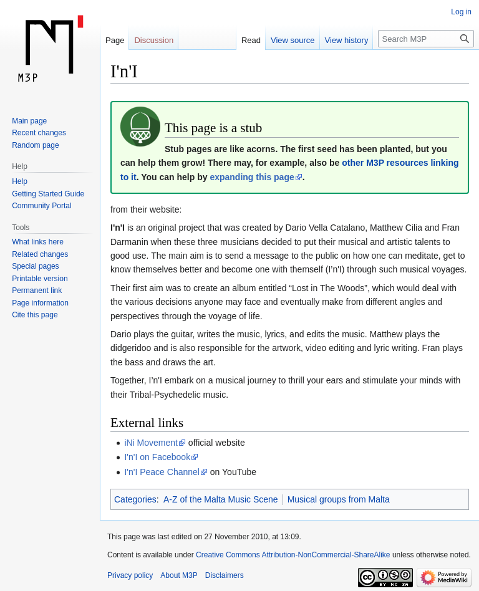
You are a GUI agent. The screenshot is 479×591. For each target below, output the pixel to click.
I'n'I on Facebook (157, 457)
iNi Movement (151, 443)
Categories (135, 499)
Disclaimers (224, 575)
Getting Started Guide (48, 194)
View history (347, 40)
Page (114, 40)
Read (251, 40)
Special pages (35, 266)
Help (19, 181)
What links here (38, 242)
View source (293, 40)
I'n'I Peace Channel (162, 472)
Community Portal (41, 205)
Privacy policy (130, 575)
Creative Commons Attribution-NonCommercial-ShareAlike (293, 554)
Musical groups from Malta (339, 499)
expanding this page (252, 177)
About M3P (178, 575)
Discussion (153, 40)
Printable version (39, 278)
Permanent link (37, 290)
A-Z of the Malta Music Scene (220, 499)
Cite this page (34, 314)
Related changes (40, 254)
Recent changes (39, 132)
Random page (35, 145)
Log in (461, 11)
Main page (29, 121)
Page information (40, 303)
